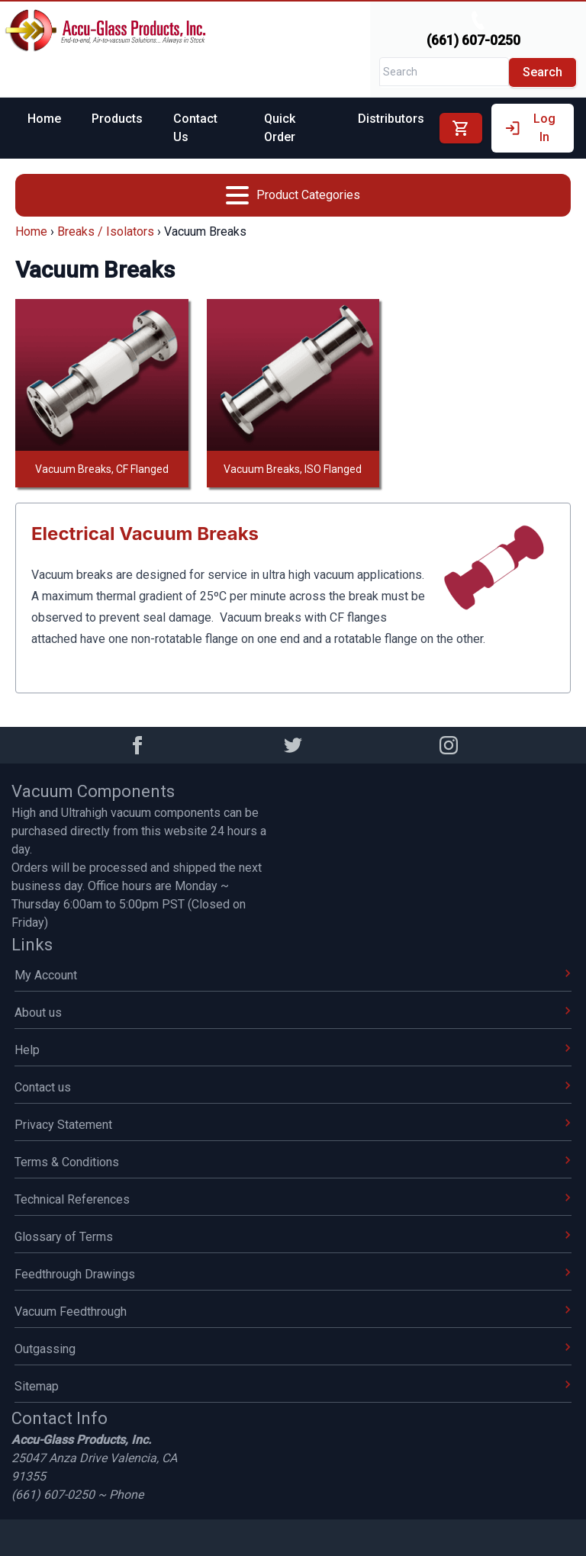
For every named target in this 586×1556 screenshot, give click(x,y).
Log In (529, 127)
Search (542, 72)
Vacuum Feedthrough (293, 1311)
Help (293, 1050)
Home (44, 118)
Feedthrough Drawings (293, 1274)
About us (293, 1012)
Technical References (293, 1199)
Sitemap (293, 1386)
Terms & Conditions (293, 1162)
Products (117, 118)
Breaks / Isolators (105, 231)
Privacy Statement (293, 1124)
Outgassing (293, 1349)
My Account (293, 975)
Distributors (391, 118)
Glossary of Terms (293, 1237)
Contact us (293, 1087)
